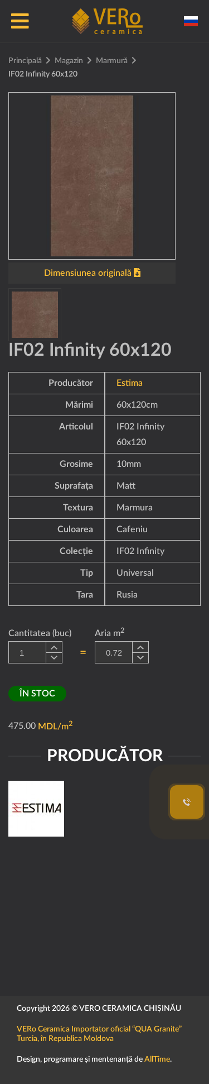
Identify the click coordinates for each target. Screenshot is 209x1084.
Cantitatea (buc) (39, 633)
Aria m (110, 632)
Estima (129, 383)
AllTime (157, 1059)
